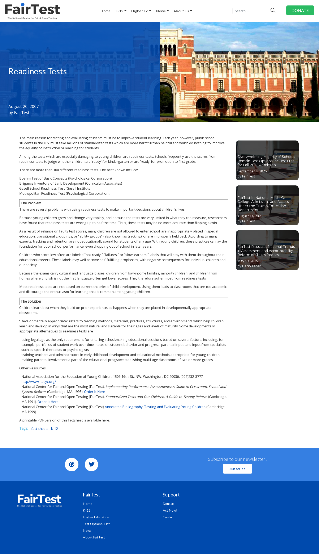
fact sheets (39, 428)
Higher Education (96, 517)
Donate (168, 503)
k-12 (54, 428)
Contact (169, 517)
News (87, 530)
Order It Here (94, 391)
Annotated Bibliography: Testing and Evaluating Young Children (155, 406)
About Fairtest (94, 537)
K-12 (86, 510)
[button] (237, 469)
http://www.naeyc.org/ (38, 381)
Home (87, 503)
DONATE (300, 10)
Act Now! (170, 510)
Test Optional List (96, 524)
